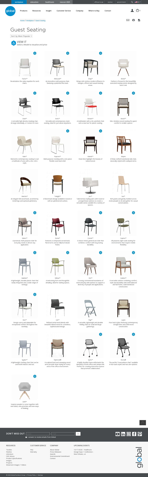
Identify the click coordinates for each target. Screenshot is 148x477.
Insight (48, 11)
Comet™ (90, 238)
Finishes (9, 452)
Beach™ (123, 119)
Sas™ (123, 196)
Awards (52, 454)
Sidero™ (24, 238)
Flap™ (90, 320)
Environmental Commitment (60, 456)
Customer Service (64, 11)
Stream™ (90, 119)
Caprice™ (123, 238)
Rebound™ (57, 79)
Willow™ (57, 278)
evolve (110, 2)
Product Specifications (14, 458)
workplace (19, 2)
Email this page (128, 20)
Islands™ (90, 156)
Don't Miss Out (15, 433)
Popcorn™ (57, 156)
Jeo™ (90, 196)
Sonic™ (57, 119)
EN (138, 2)
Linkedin (123, 434)
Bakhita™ (25, 278)
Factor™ (24, 79)
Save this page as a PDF (139, 20)
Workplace (30, 20)
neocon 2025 (65, 2)
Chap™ (90, 79)
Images (9, 460)
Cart (137, 12)
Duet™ (25, 119)
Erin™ (90, 278)
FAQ (31, 450)
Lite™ (57, 320)
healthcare (49, 2)
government (121, 2)
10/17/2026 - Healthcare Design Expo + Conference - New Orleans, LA (84, 452)
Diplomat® (57, 360)
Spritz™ (90, 360)
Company (79, 11)
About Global (54, 450)
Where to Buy (93, 11)
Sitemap (40, 475)
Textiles (9, 450)
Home (22, 20)
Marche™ (25, 196)
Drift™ (25, 402)
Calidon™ (123, 278)
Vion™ (25, 320)
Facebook (134, 434)
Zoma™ (57, 238)
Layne (123, 320)
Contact (108, 11)
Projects (9, 463)
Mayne (123, 156)
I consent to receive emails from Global (40, 437)
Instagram (129, 434)
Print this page (133, 20)
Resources (36, 11)
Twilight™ (57, 196)
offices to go (98, 2)
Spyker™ (24, 360)
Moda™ (123, 79)
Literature (9, 454)
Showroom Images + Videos (16, 465)
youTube (118, 434)
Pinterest (140, 434)
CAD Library (10, 456)
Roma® (123, 360)
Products (23, 11)
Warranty (33, 452)
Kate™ (25, 156)
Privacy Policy (31, 475)
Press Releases (55, 452)
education (34, 2)
